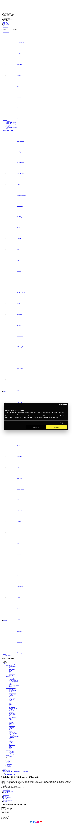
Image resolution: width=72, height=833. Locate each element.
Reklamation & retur (8, 791)
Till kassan (5, 664)
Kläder (10, 746)
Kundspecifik (12, 674)
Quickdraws (11, 727)
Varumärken (6, 24)
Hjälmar (11, 695)
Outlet (10, 719)
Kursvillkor (6, 795)
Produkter (8, 655)
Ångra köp (5, 793)
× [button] (13, 29)
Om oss (5, 25)
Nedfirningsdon (12, 714)
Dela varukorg (12, 664)
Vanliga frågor (6, 790)
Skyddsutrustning (13, 708)
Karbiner (11, 702)
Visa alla (11, 675)
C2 (14, 774)
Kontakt (5, 801)
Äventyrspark (12, 745)
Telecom (11, 672)
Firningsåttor (12, 732)
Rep (10, 703)
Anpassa (36, 427)
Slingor (10, 700)
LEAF (7, 126)
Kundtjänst (5, 27)
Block (10, 704)
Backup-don (11, 715)
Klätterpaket (12, 726)
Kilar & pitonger (13, 733)
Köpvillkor (5, 792)
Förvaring (11, 705)
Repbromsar (11, 729)
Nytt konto (5, 23)
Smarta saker (12, 710)
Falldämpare (12, 691)
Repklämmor (12, 713)
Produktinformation (7, 800)
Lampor (5, 620)
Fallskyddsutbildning (11, 122)
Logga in (5, 22)
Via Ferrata (11, 743)
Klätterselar (11, 723)
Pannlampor (11, 751)
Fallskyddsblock (12, 694)
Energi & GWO (12, 666)
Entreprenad (11, 669)
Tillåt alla (56, 427)
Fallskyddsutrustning (11, 123)
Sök (15, 29)
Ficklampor (11, 752)
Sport (4, 391)
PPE (10, 671)
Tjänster (5, 120)
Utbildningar (6, 32)
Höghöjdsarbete (9, 125)
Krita (10, 738)
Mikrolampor (12, 753)
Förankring (11, 699)
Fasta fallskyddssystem (11, 127)
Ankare (10, 731)
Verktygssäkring (12, 717)
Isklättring (11, 734)
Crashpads (11, 737)
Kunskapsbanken (7, 797)
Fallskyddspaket (12, 693)
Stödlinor (11, 712)
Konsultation (9, 121)
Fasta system (12, 698)
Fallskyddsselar (12, 690)
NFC (10, 718)
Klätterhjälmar (12, 724)
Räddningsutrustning (13, 696)
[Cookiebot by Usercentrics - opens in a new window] (60, 405)
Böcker (10, 747)
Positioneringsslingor (14, 736)
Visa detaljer (60, 423)
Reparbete (11, 667)
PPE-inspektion (9, 128)
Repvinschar (12, 707)
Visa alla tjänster (13, 677)
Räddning (11, 670)
